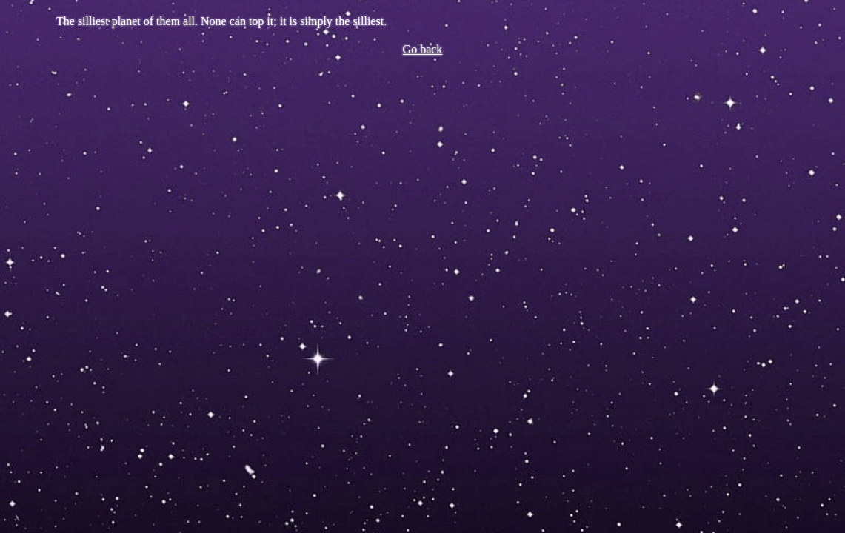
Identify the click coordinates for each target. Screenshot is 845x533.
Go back (423, 49)
